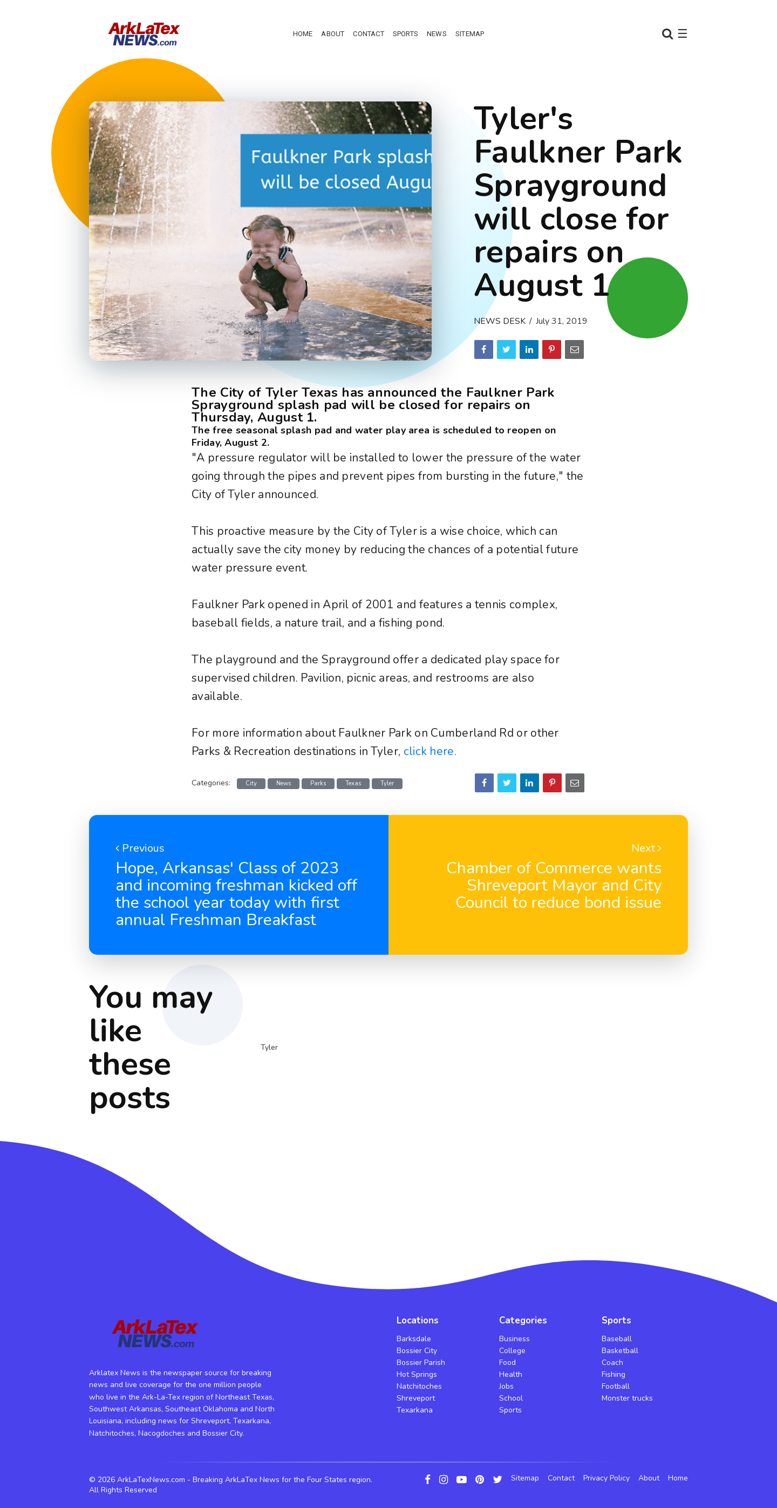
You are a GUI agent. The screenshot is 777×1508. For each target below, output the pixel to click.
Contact (368, 34)
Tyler (387, 783)
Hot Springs (417, 1374)
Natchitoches (419, 1386)
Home (303, 34)
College (512, 1351)
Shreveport (416, 1398)
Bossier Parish (421, 1362)
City (251, 783)
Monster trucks (627, 1398)
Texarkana (415, 1410)
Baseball (617, 1339)
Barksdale (414, 1339)
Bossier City (417, 1351)
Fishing (613, 1374)
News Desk (500, 321)
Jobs (506, 1386)
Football (616, 1386)
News (437, 34)
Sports (405, 34)
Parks (318, 783)
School (511, 1398)
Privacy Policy (606, 1478)
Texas (353, 783)
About (332, 34)
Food (507, 1362)
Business (514, 1339)
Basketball (620, 1351)
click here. (430, 751)
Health (510, 1374)
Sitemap (469, 34)
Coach (612, 1362)
